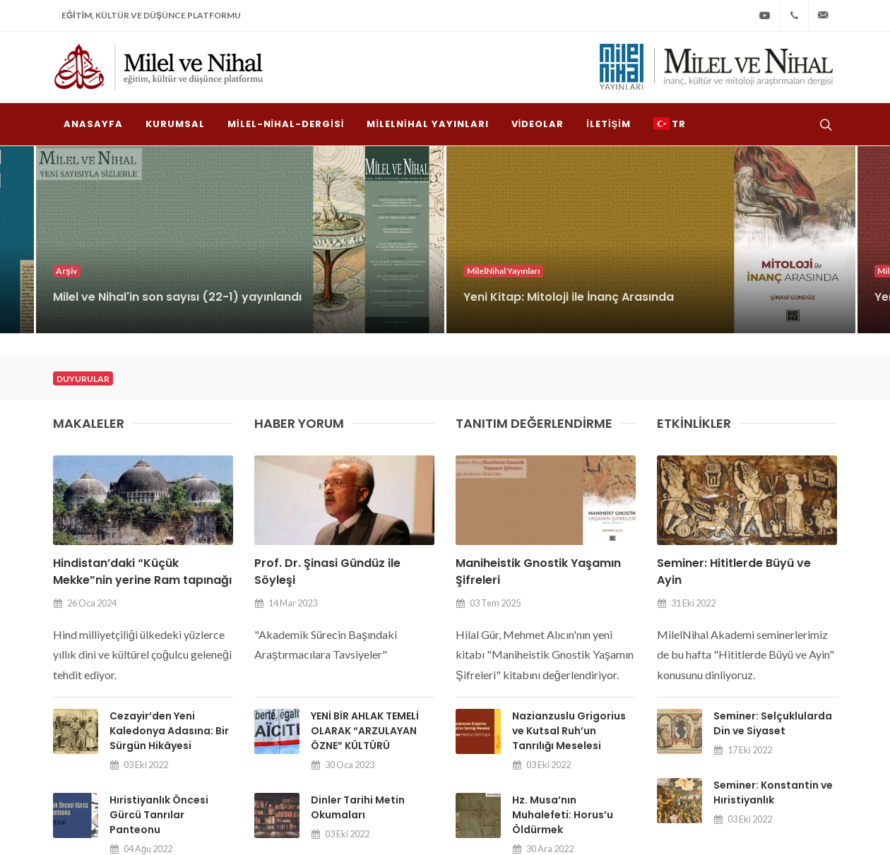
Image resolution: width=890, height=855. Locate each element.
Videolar (758, 745)
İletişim (814, 745)
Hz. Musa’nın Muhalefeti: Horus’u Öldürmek (562, 599)
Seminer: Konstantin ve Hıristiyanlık (773, 577)
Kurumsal (495, 745)
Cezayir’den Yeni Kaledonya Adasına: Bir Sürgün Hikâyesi (169, 515)
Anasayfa (432, 745)
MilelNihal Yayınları (677, 745)
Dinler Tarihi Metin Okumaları (358, 592)
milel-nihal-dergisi (576, 745)
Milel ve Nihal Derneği (187, 818)
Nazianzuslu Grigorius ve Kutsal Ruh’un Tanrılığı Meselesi (569, 515)
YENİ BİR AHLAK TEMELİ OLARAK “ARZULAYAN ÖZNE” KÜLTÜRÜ (365, 515)
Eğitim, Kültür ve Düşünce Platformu (151, 15)
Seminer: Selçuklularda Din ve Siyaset (772, 508)
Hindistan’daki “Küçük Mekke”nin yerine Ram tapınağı (142, 356)
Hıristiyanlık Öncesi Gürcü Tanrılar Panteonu (158, 599)
